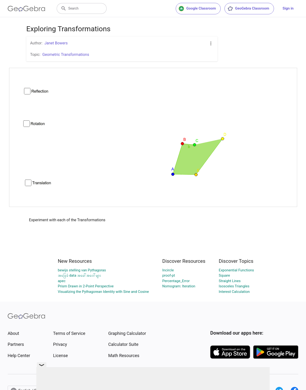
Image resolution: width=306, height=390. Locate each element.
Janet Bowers (56, 43)
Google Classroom (197, 8)
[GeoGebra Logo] (26, 8)
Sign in (288, 8)
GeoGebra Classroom (248, 8)
